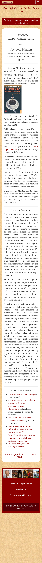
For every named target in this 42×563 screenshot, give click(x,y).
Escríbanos (21, 489)
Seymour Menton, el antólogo (22, 394)
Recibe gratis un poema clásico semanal (21, 507)
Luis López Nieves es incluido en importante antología (21, 436)
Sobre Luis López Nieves (21, 483)
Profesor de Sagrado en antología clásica (18, 445)
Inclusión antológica (17, 440)
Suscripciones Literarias (21, 495)
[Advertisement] (21, 537)
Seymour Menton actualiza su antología (21, 403)
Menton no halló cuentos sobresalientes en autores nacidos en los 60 (20, 429)
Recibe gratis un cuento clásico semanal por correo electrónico (21, 22)
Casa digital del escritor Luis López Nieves (21, 10)
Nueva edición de (20, 419)
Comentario (13, 408)
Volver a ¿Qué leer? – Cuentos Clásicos (21, 456)
